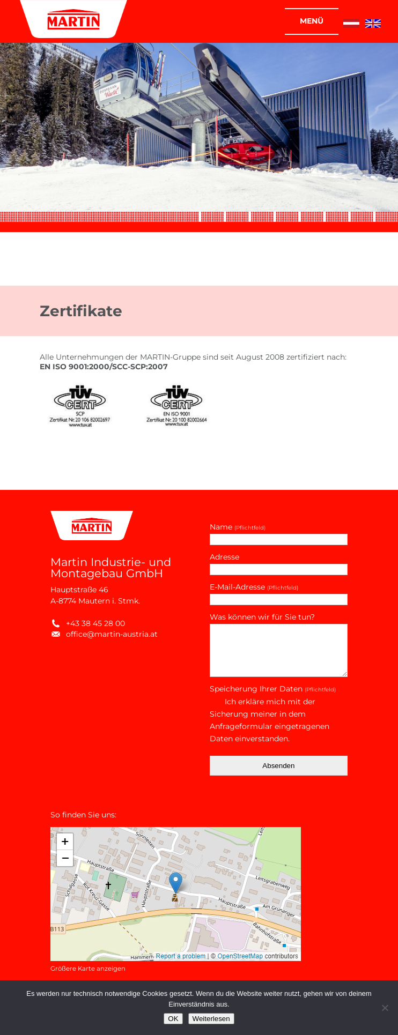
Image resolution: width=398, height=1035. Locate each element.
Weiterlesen (211, 1019)
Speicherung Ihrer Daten (273, 689)
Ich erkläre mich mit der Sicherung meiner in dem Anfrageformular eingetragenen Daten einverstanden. (269, 720)
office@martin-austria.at (104, 634)
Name (238, 527)
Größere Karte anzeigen (88, 968)
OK (173, 1019)
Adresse (224, 557)
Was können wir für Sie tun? (262, 617)
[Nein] (384, 1007)
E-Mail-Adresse (254, 587)
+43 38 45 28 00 (87, 623)
